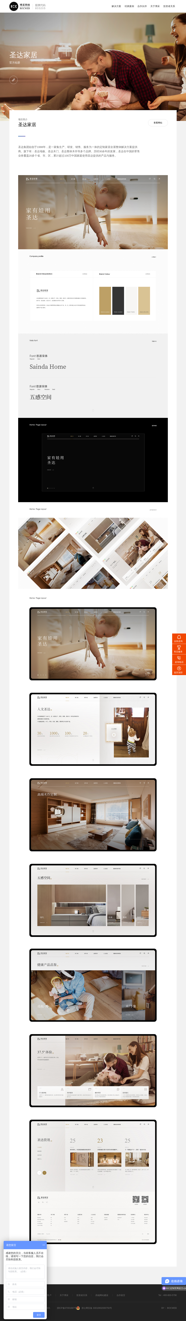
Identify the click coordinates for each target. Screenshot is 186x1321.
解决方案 (116, 6)
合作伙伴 (142, 6)
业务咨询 (178, 641)
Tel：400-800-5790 (167, 1295)
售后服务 (178, 651)
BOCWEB (172, 1308)
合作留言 (121, 1295)
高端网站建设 (102, 1295)
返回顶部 (178, 672)
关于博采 (155, 6)
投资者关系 (169, 6)
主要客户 (47, 1295)
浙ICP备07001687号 (66, 1308)
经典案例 (129, 6)
